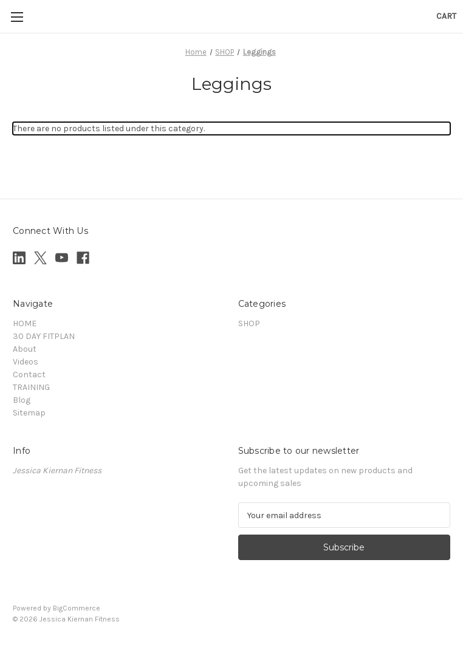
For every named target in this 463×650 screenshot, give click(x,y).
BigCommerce (76, 608)
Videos (25, 362)
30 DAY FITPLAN (44, 336)
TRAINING (31, 387)
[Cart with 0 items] (446, 16)
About (24, 349)
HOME (24, 323)
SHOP (249, 323)
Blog (21, 400)
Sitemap (29, 413)
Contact (29, 374)
